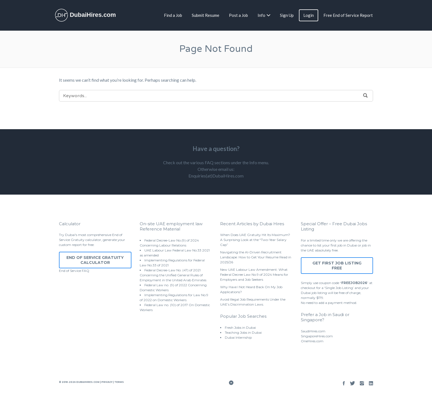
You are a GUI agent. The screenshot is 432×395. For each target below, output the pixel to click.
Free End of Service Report (348, 15)
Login (308, 15)
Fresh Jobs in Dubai (240, 327)
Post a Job (238, 15)
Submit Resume (205, 15)
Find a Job (173, 15)
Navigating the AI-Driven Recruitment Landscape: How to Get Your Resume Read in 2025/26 (255, 257)
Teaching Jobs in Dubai (243, 332)
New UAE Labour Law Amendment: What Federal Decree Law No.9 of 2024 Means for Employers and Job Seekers (254, 274)
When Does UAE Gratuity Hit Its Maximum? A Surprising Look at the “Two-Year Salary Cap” (255, 240)
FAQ (85, 271)
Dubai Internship (238, 337)
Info (261, 15)
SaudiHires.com (313, 331)
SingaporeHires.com (317, 336)
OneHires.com (312, 341)
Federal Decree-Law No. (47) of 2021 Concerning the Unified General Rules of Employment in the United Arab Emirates (173, 275)
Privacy (106, 382)
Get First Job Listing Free (336, 266)
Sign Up (287, 15)
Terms (119, 382)
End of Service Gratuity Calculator (95, 260)
